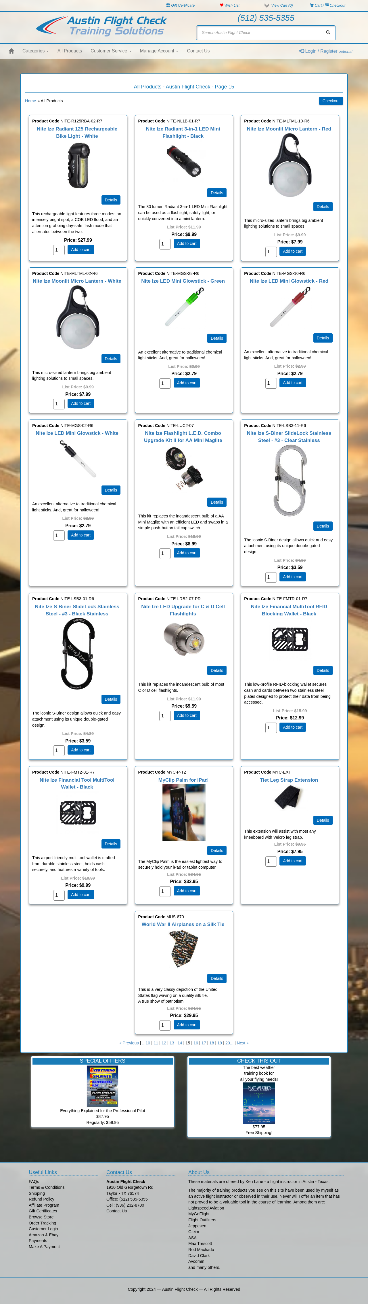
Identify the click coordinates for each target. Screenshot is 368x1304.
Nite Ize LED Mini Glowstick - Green (183, 281)
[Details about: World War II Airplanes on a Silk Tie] (217, 978)
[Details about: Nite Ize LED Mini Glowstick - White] (111, 490)
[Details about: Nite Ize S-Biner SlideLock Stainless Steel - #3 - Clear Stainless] (323, 526)
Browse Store (41, 1217)
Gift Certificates (43, 1211)
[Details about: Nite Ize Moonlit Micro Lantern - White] (111, 358)
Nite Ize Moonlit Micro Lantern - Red (289, 129)
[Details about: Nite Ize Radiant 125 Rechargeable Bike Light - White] (111, 200)
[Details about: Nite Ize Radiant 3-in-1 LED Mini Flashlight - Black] (217, 192)
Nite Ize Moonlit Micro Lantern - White (77, 281)
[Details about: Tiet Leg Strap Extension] (323, 820)
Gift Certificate (180, 5)
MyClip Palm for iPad (183, 780)
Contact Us (198, 50)
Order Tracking (42, 1223)
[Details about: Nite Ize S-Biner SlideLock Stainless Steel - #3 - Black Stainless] (111, 699)
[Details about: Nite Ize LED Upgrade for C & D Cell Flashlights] (217, 670)
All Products (69, 50)
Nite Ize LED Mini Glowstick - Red (289, 281)
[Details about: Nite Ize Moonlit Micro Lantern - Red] (323, 206)
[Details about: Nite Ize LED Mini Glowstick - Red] (323, 338)
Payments (38, 1240)
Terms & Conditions (47, 1187)
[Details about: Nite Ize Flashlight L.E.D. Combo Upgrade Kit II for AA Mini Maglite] (217, 502)
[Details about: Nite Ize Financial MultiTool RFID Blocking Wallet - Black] (323, 670)
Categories (35, 50)
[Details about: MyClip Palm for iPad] (217, 850)
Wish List (229, 5)
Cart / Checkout (327, 5)
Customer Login (43, 1228)
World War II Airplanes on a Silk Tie (183, 924)
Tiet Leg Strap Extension (289, 780)
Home (30, 101)
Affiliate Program (44, 1205)
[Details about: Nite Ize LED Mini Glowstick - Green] (217, 338)
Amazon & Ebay (43, 1235)
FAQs (34, 1181)
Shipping (37, 1193)
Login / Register (325, 51)
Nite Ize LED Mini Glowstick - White (77, 433)
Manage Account (159, 50)
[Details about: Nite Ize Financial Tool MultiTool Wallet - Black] (111, 843)
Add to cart (81, 249)
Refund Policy (41, 1199)
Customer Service (111, 50)
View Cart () (282, 5)
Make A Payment (44, 1246)
